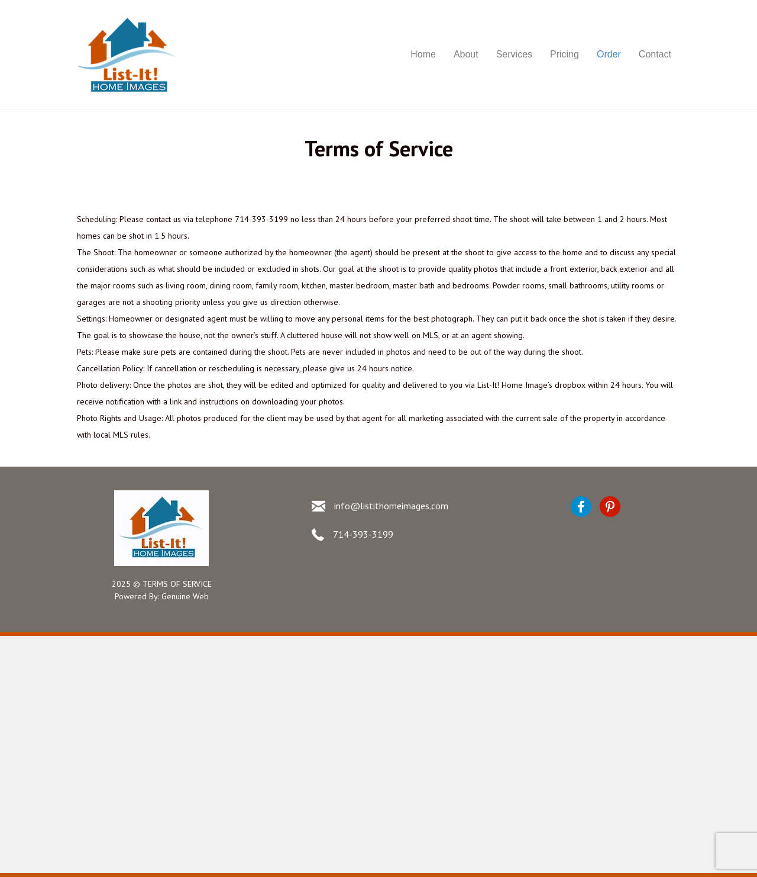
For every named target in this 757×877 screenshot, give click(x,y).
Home (423, 54)
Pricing (564, 54)
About (466, 54)
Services (514, 54)
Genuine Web (185, 596)
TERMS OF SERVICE (177, 584)
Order (609, 54)
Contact (655, 54)
